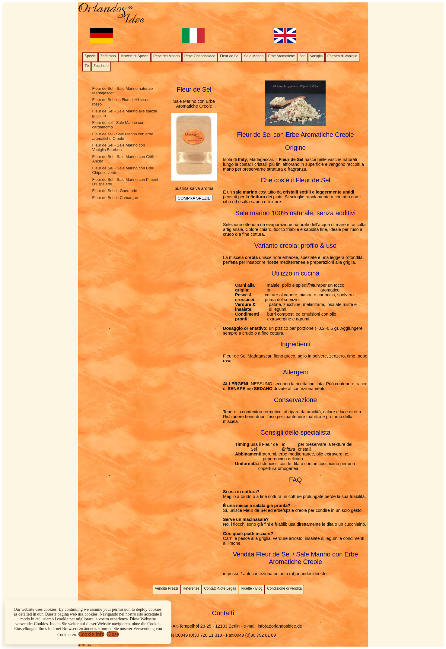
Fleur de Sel (230, 56)
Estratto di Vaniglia (342, 56)
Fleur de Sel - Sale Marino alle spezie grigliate (124, 113)
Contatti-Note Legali (220, 588)
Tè (86, 66)
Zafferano (108, 56)
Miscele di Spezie (134, 56)
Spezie (90, 56)
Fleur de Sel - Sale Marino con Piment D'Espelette (125, 181)
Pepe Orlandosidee (199, 56)
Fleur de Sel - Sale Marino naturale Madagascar (122, 90)
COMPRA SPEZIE (194, 198)
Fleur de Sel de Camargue (115, 197)
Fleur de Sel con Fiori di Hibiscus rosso (120, 101)
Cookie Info (91, 634)
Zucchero (101, 66)
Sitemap (84, 644)
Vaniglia (316, 56)
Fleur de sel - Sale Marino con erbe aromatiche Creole (122, 136)
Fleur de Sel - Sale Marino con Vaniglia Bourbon (118, 147)
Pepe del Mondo (166, 56)
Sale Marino (253, 56)
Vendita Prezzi (166, 588)
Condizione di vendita (284, 588)
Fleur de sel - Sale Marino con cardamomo (118, 124)
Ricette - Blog (252, 588)
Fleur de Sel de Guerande (114, 190)
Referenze (191, 588)
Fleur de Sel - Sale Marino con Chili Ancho (123, 158)
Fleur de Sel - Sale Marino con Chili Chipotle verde (123, 170)
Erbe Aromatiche (281, 56)
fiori (302, 56)
